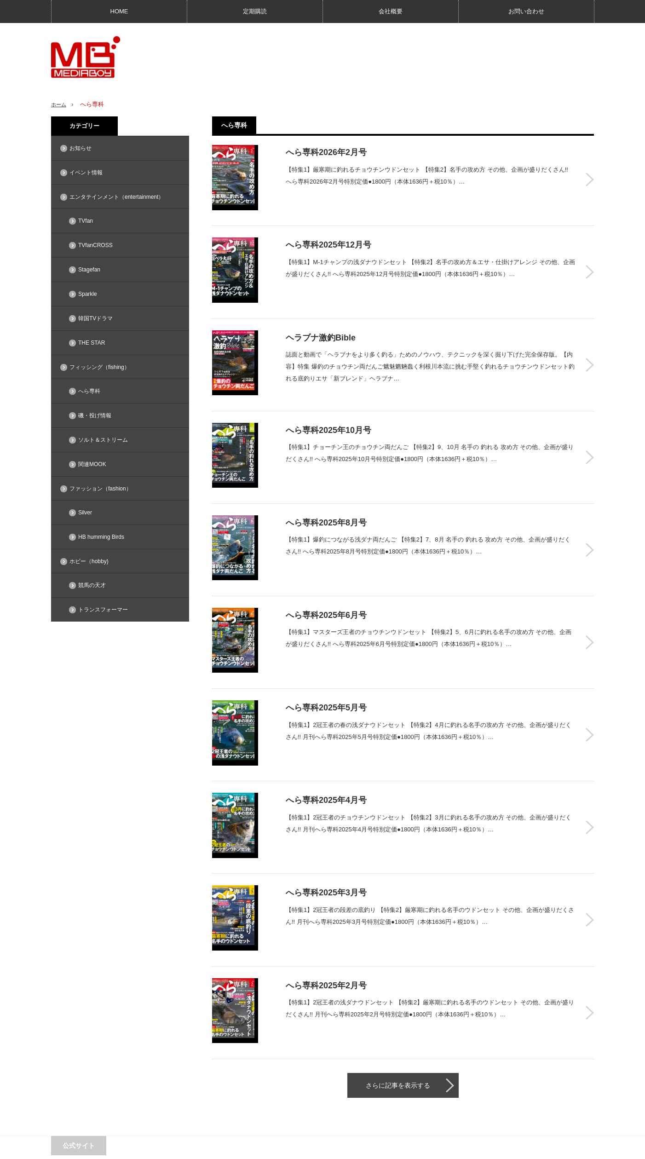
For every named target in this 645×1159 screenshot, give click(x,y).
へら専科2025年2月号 (590, 924)
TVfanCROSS (95, 245)
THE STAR (91, 343)
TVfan (85, 221)
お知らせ (80, 148)
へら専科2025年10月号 (590, 425)
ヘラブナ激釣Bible (590, 341)
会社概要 (391, 11)
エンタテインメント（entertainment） (116, 197)
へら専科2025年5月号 (590, 674)
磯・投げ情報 (94, 415)
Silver (85, 512)
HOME (119, 11)
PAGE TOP (322, 1123)
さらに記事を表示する (398, 992)
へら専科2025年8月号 (590, 508)
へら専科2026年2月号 (590, 175)
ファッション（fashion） (100, 488)
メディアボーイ (527, 1147)
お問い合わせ (526, 11)
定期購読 (255, 11)
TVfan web (145, 1074)
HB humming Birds (101, 537)
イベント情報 (86, 172)
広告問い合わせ (70, 1147)
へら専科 (89, 391)
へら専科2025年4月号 (590, 758)
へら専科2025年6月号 (590, 591)
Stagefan (89, 269)
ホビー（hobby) (89, 561)
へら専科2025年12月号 (590, 258)
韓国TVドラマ (95, 318)
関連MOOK (92, 464)
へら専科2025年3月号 (590, 841)
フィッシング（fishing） (99, 367)
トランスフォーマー (103, 609)
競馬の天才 (92, 585)
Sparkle (87, 294)
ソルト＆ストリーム (103, 440)
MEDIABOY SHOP (84, 1074)
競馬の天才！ (149, 1090)
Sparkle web (76, 1090)
